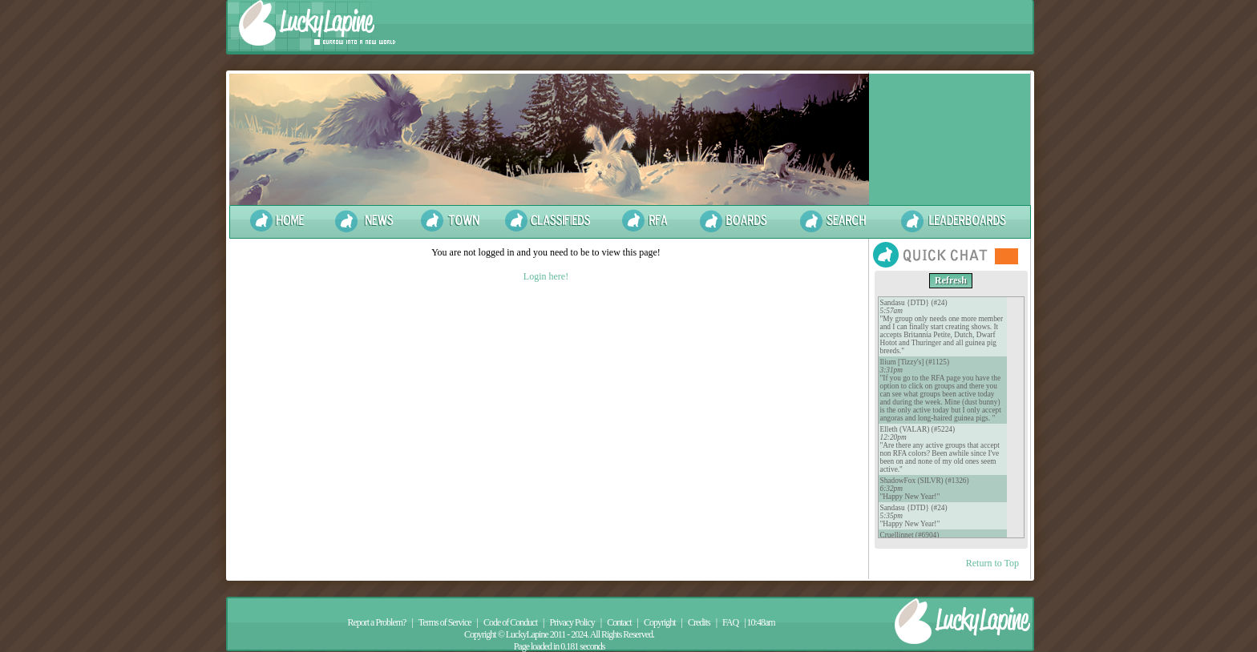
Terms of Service (444, 622)
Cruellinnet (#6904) (910, 535)
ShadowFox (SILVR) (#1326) (924, 481)
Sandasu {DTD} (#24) (914, 303)
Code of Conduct (510, 622)
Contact (619, 622)
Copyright (660, 622)
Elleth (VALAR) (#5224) (918, 429)
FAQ (730, 622)
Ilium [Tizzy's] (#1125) (915, 362)
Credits (699, 622)
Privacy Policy (571, 622)
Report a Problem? (376, 622)
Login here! (545, 276)
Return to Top (992, 563)
